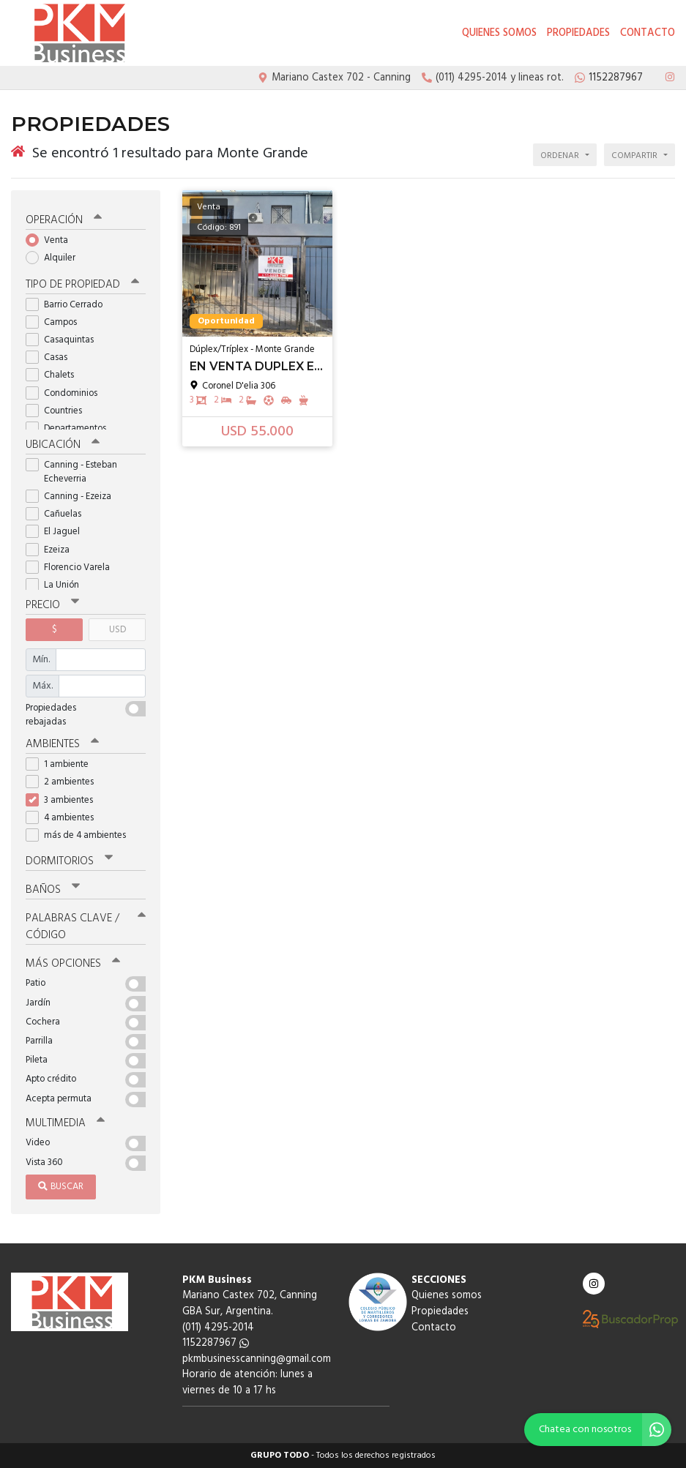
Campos (56, 322)
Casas (51, 357)
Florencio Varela (72, 567)
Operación (64, 220)
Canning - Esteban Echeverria (71, 472)
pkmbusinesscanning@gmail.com (256, 1359)
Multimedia (65, 1123)
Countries (59, 411)
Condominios (66, 393)
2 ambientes (64, 782)
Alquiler (55, 258)
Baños (53, 890)
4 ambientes (64, 818)
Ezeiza (52, 550)
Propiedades (578, 33)
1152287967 (215, 1343)
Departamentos (71, 428)
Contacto (647, 33)
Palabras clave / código (86, 927)
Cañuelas (58, 514)
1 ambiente (62, 764)
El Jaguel (57, 532)
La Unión (57, 585)
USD (117, 629)
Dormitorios (69, 861)
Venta (52, 240)
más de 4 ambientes (80, 835)
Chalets (54, 375)
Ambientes (62, 744)
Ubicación (63, 445)
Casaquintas (64, 340)
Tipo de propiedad (82, 284)
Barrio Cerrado (69, 305)
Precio (52, 605)
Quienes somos (499, 33)
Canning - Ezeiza (73, 496)
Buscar (60, 1186)
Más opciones (73, 964)
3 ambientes (64, 800)
